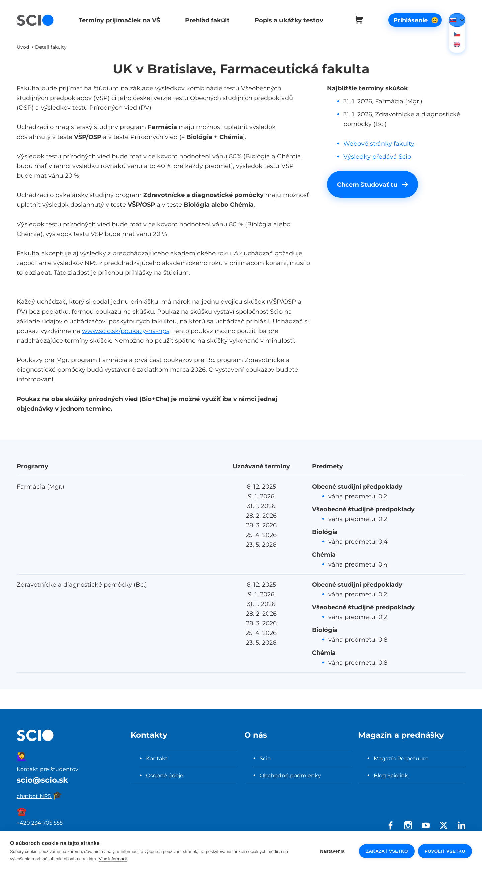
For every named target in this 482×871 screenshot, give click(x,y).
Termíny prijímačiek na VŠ (118, 20)
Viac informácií (113, 858)
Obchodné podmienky (290, 775)
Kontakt (157, 758)
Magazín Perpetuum (401, 758)
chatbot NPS (39, 796)
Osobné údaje (164, 775)
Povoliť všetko (445, 851)
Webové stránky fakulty (378, 143)
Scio (265, 758)
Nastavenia (332, 851)
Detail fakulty (51, 47)
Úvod (23, 47)
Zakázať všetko (387, 851)
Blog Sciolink (391, 775)
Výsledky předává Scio (377, 156)
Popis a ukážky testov (286, 20)
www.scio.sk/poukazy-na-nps (125, 330)
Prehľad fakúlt (205, 20)
